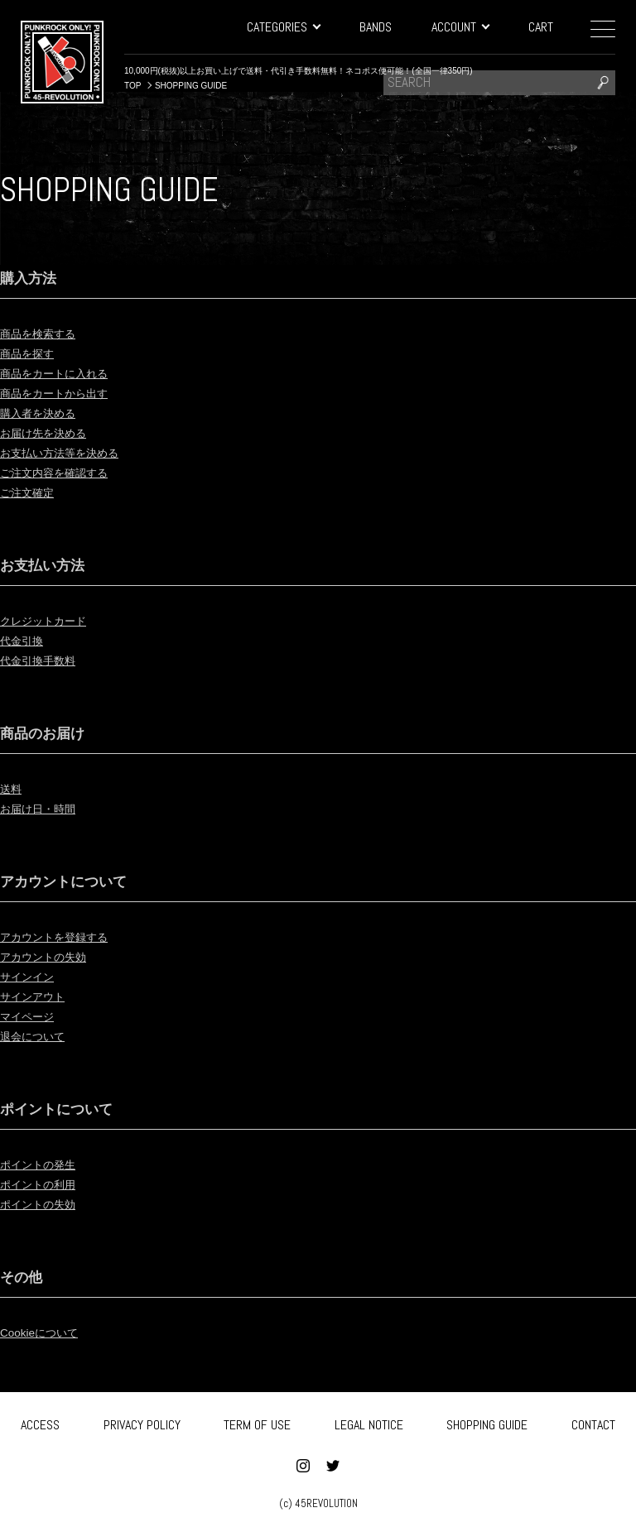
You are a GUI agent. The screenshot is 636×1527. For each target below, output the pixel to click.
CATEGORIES (283, 27)
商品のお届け (49, 732)
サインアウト (40, 996)
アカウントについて (74, 881)
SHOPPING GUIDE (487, 1422)
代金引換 (26, 640)
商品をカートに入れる (66, 373)
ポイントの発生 (46, 1164)
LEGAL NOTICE (369, 1422)
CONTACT (593, 1422)
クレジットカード (53, 620)
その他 (25, 1276)
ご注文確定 (33, 492)
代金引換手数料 (46, 660)
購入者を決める (46, 413)
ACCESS (40, 1422)
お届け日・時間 (46, 808)
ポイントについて (66, 1108)
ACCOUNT (460, 27)
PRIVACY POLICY (142, 1422)
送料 (13, 788)
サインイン (33, 976)
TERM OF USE (257, 1422)
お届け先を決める (53, 432)
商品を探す (33, 353)
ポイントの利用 (46, 1184)
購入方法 (33, 277)
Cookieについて (47, 1332)
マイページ (33, 1016)
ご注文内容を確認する (66, 472)
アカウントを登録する (66, 936)
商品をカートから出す (66, 393)
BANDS (375, 27)
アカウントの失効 (53, 956)
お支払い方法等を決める (73, 452)
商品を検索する (46, 333)
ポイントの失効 (46, 1204)
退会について (40, 1036)
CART (540, 27)
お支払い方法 (49, 564)
